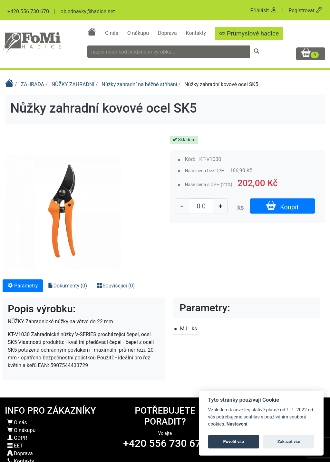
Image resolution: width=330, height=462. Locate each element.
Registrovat (305, 10)
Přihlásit (263, 10)
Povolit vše (233, 441)
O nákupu (138, 33)
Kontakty (197, 33)
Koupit (282, 206)
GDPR (17, 438)
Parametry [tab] (23, 286)
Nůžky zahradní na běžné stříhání (140, 84)
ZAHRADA (33, 84)
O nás (112, 33)
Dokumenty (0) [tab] (67, 286)
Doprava (168, 33)
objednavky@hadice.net (88, 11)
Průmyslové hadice (249, 33)
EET (15, 446)
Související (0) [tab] (116, 286)
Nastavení (237, 424)
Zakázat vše (288, 441)
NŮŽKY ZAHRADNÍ (74, 84)
